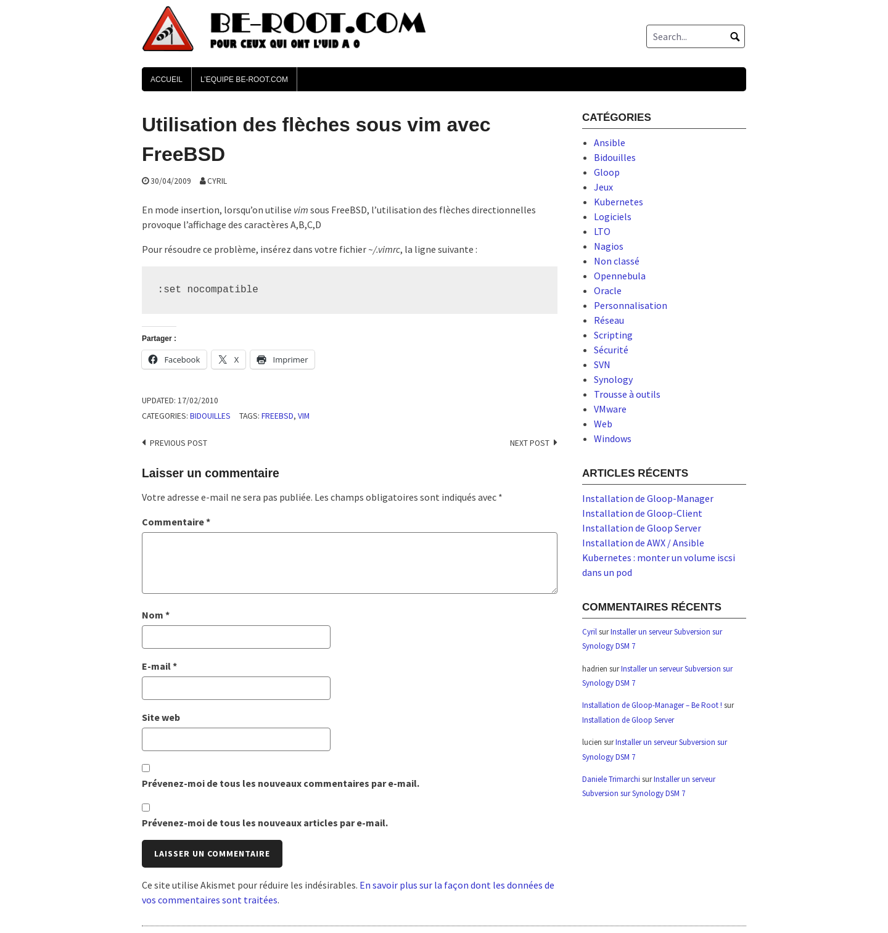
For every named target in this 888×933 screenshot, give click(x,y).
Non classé (616, 261)
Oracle (608, 290)
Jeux (603, 187)
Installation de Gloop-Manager (647, 498)
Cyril (217, 181)
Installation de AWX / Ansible (643, 542)
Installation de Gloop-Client (642, 513)
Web (603, 423)
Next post (529, 443)
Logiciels (612, 216)
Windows (612, 438)
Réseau (609, 320)
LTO (602, 231)
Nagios (608, 246)
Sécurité (611, 349)
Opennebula (620, 275)
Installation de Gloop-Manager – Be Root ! (652, 705)
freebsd (277, 416)
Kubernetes (618, 201)
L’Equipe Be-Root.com (244, 79)
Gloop (607, 172)
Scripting (613, 335)
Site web (161, 717)
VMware (610, 409)
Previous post (178, 443)
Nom (156, 615)
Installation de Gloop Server (641, 528)
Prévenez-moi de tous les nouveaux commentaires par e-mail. (280, 783)
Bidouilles (210, 416)
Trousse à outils (627, 394)
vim (304, 416)
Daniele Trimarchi (611, 779)
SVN (602, 364)
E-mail (159, 666)
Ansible (609, 142)
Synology (613, 379)
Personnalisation (630, 305)
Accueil (166, 79)
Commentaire (176, 522)
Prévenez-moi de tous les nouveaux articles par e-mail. (265, 822)
